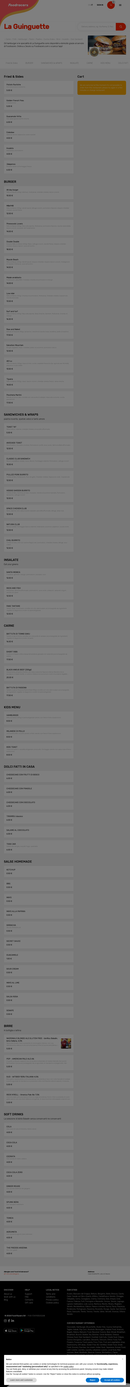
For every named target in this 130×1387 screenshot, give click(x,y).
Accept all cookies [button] (112, 1380)
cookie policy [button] (68, 1366)
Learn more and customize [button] (21, 1380)
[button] (123, 1359)
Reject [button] (92, 1380)
